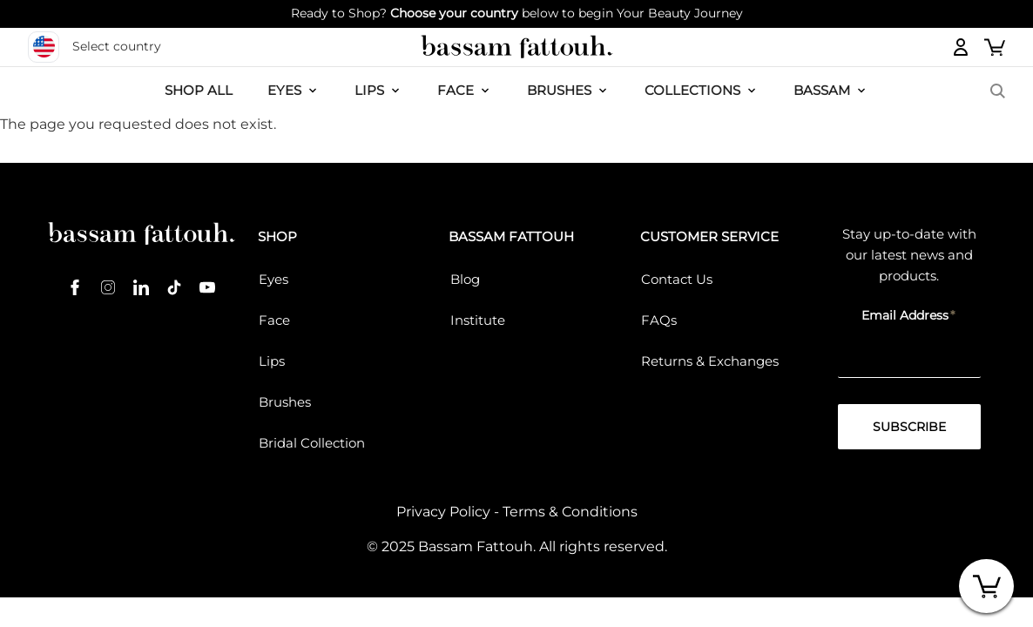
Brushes (559, 90)
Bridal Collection (312, 443)
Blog (465, 279)
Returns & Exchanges (710, 361)
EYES (284, 90)
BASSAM (821, 90)
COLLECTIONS (692, 90)
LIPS (369, 90)
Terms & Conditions (570, 511)
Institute (477, 320)
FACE (455, 90)
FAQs (659, 320)
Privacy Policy (443, 511)
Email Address (905, 315)
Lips (272, 361)
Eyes (273, 279)
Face (274, 320)
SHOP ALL (199, 90)
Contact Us (676, 279)
